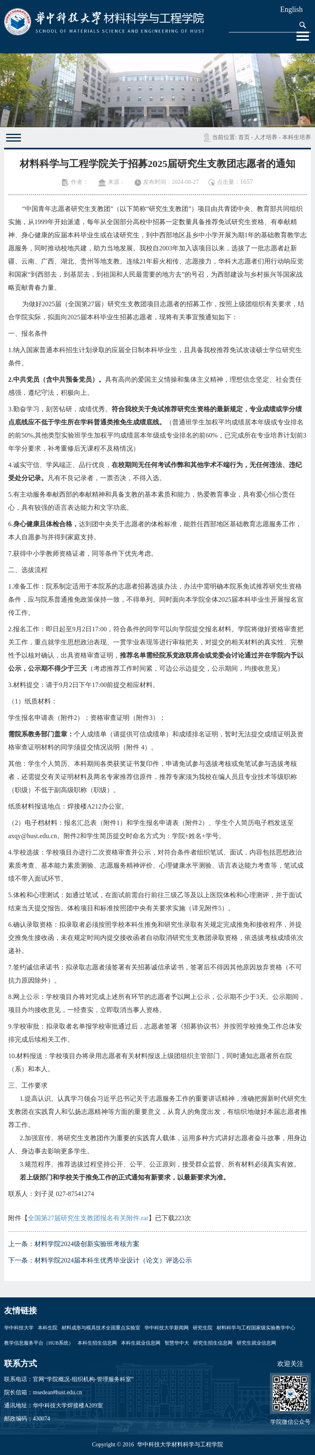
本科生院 (47, 1328)
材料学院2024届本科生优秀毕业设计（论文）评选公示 (113, 1260)
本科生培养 (296, 137)
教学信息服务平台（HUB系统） (38, 1343)
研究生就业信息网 (256, 1343)
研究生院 (202, 1328)
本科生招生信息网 (97, 1343)
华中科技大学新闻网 (166, 1328)
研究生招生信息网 (213, 1343)
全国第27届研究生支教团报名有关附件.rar (88, 1217)
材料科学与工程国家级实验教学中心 (256, 1328)
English (291, 9)
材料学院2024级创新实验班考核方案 (86, 1243)
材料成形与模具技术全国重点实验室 (101, 1328)
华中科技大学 (19, 1328)
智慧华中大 (176, 1343)
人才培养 (265, 137)
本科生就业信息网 (140, 1343)
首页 (244, 137)
